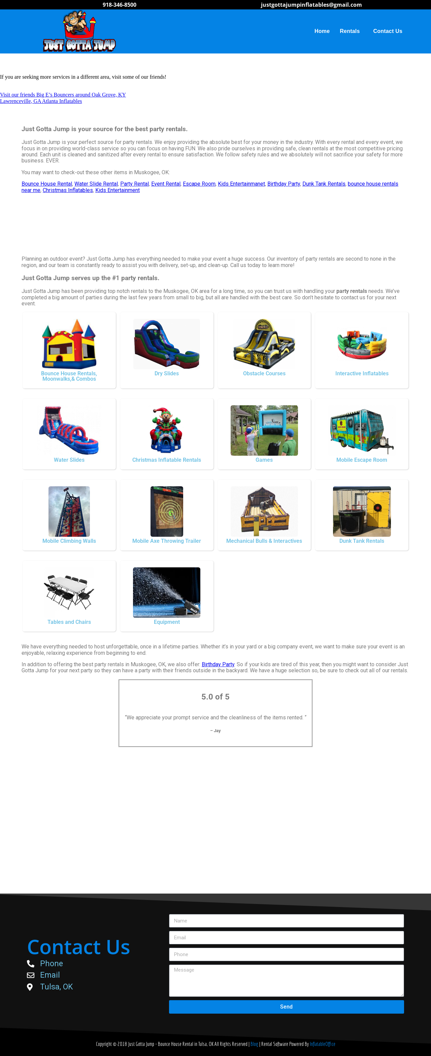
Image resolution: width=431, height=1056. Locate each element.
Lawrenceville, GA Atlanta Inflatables (41, 101)
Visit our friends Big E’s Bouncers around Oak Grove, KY (63, 95)
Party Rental (134, 184)
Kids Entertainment (117, 190)
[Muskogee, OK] (215, 834)
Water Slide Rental (96, 184)
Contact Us (387, 31)
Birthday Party (283, 184)
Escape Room (199, 184)
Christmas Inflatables (68, 190)
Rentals (351, 31)
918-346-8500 (119, 4)
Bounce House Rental (47, 184)
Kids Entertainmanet (241, 184)
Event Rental (165, 184)
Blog (255, 1044)
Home (322, 31)
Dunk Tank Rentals (323, 184)
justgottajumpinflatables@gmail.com (311, 4)
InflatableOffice (322, 1044)
